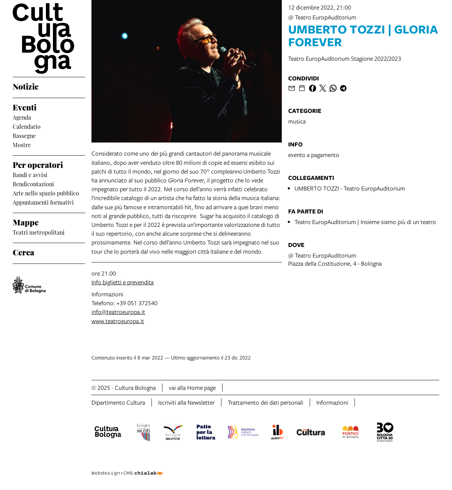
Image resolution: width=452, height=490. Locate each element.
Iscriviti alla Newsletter (186, 402)
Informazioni (332, 402)
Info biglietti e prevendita (122, 282)
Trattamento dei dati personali (265, 402)
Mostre (22, 145)
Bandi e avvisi (30, 175)
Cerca (23, 251)
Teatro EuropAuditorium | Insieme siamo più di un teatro (365, 222)
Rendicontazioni (33, 184)
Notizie (25, 85)
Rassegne (24, 135)
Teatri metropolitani (39, 232)
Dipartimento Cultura (118, 402)
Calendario (27, 126)
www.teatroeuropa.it (117, 321)
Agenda (22, 117)
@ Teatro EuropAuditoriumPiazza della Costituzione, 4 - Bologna (335, 259)
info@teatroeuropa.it (118, 312)
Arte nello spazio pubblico (46, 193)
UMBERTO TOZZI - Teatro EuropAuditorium (350, 188)
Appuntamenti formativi (43, 202)
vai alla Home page (192, 387)
